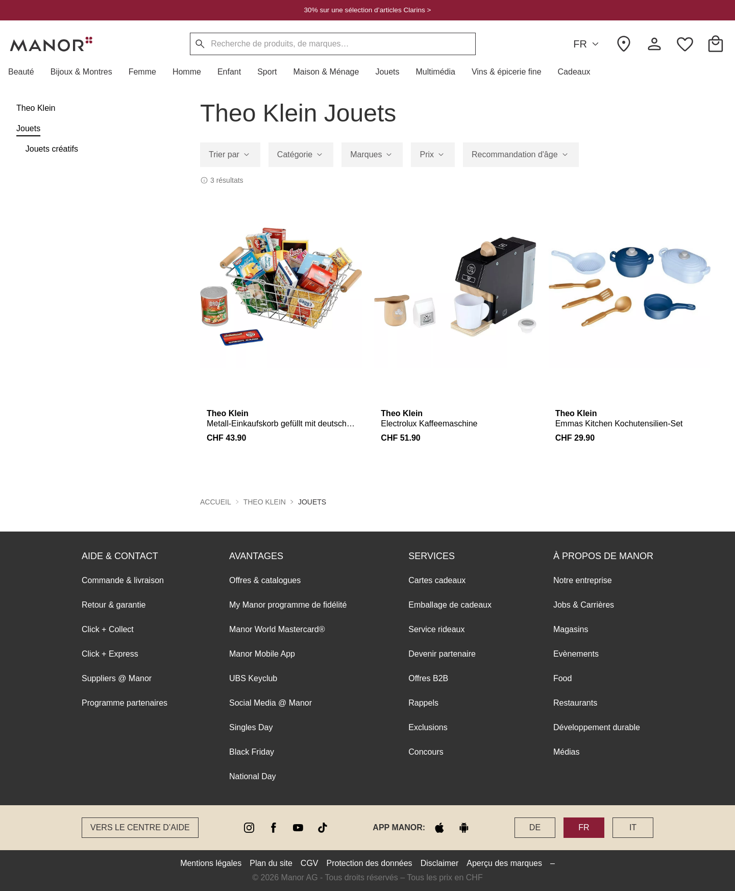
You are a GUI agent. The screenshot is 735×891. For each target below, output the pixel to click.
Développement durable (596, 727)
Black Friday (251, 752)
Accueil (215, 502)
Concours (425, 752)
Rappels (423, 703)
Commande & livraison (123, 580)
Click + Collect (108, 629)
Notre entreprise (582, 580)
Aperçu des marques (504, 863)
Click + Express (110, 653)
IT (632, 827)
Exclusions (427, 727)
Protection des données (369, 863)
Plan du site (271, 863)
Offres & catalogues (265, 580)
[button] (25, 72)
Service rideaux (436, 629)
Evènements (576, 653)
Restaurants (575, 703)
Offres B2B (428, 678)
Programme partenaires (124, 703)
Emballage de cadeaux (450, 604)
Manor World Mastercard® (277, 629)
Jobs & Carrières (583, 604)
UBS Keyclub (253, 678)
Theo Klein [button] (264, 502)
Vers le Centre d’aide (140, 827)
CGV (309, 863)
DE (535, 827)
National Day (252, 776)
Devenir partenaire (442, 653)
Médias (566, 752)
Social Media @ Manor (270, 703)
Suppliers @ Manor (117, 678)
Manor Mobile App (262, 653)
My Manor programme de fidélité (288, 604)
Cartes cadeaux (436, 580)
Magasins (570, 629)
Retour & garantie (113, 604)
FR (587, 44)
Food (562, 678)
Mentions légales (210, 863)
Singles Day (251, 727)
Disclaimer (440, 863)
